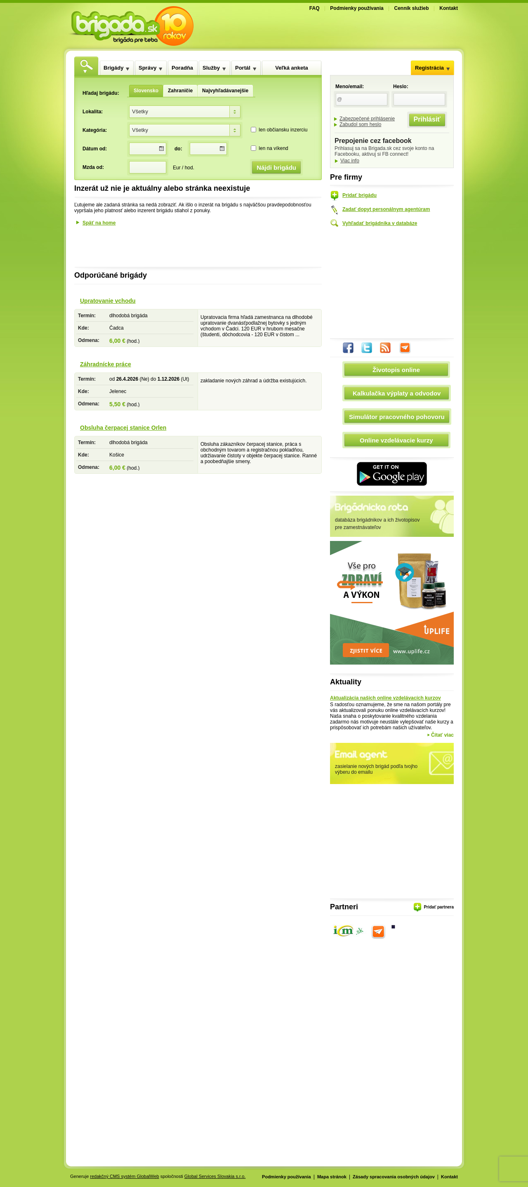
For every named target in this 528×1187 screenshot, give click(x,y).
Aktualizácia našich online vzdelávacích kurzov (385, 698)
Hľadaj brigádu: (100, 93)
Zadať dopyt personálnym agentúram (386, 209)
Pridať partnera (439, 907)
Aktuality (345, 682)
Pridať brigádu (359, 195)
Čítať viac (442, 735)
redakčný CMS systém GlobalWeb (124, 1176)
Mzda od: (93, 167)
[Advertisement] (361, 30)
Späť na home (99, 223)
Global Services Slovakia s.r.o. (215, 1176)
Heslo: (400, 86)
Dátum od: (94, 149)
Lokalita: (92, 112)
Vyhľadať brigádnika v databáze (379, 223)
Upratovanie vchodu (108, 300)
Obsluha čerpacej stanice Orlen (123, 427)
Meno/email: (349, 86)
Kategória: (94, 130)
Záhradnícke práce (105, 364)
